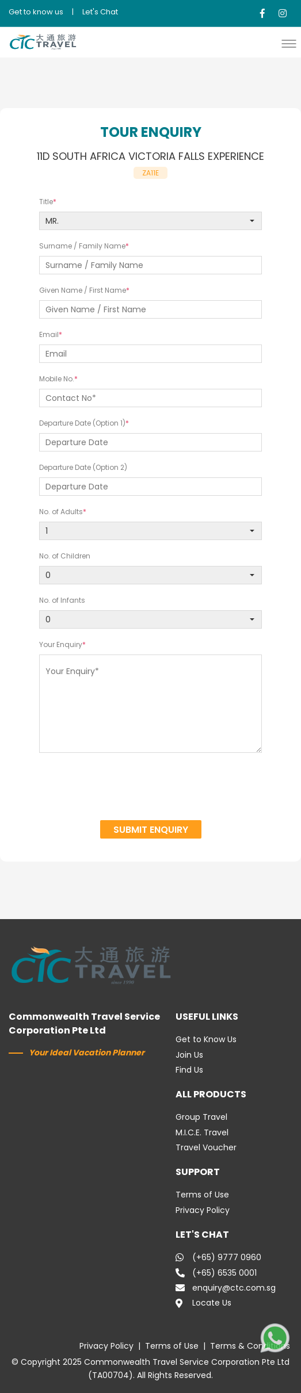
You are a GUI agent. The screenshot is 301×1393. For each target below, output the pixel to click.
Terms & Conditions (250, 1346)
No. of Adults (61, 511)
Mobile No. (56, 379)
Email (49, 334)
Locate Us (203, 1302)
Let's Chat (100, 11)
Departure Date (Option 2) (83, 467)
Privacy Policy (203, 1210)
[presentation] (150, 788)
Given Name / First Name (82, 290)
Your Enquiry (60, 644)
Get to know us (36, 11)
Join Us (189, 1055)
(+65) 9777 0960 (218, 1257)
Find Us (189, 1070)
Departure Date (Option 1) (82, 423)
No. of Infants (62, 600)
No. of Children (64, 556)
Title (46, 201)
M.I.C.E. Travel (202, 1132)
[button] (292, 43)
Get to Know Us (206, 1039)
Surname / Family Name (82, 246)
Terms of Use (202, 1194)
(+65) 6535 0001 (216, 1273)
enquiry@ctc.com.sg (226, 1288)
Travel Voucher (206, 1147)
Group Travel (201, 1117)
